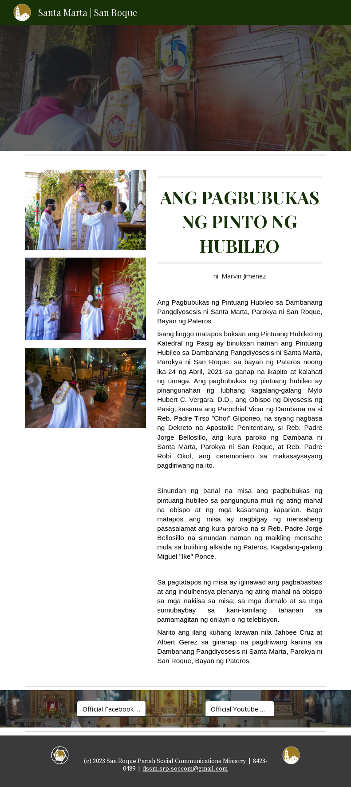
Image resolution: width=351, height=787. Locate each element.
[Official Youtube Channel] (239, 708)
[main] (240, 229)
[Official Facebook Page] (111, 708)
